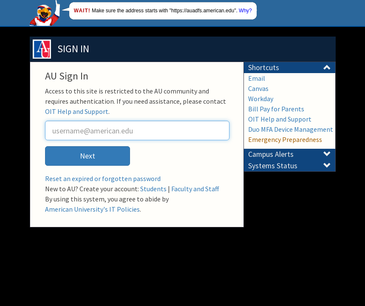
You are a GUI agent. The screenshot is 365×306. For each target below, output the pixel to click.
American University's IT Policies (92, 209)
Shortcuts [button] (289, 67)
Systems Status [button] (289, 165)
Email (256, 78)
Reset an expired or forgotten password (103, 178)
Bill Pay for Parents (276, 109)
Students (153, 188)
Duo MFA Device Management (290, 129)
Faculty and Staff (195, 188)
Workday (260, 98)
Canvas (258, 88)
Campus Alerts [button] (289, 154)
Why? (245, 11)
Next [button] (87, 156)
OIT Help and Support (76, 111)
